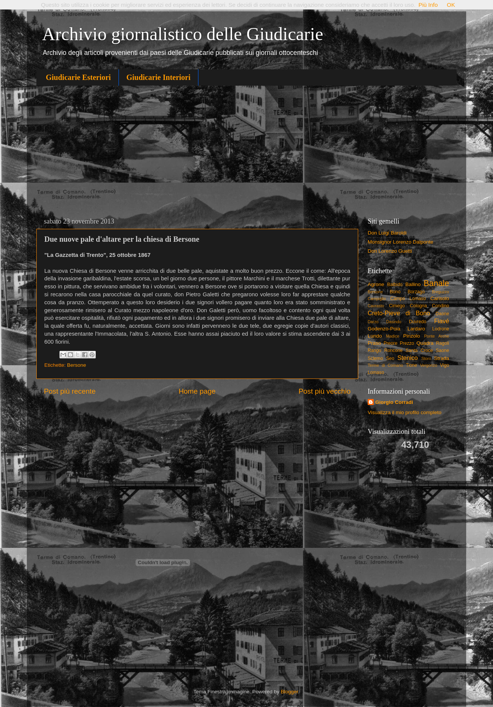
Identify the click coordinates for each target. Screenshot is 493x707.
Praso (374, 343)
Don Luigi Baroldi (387, 233)
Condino (440, 305)
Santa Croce (419, 350)
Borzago (416, 291)
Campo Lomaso (408, 298)
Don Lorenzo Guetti (390, 251)
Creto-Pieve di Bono (399, 313)
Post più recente (70, 391)
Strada (441, 358)
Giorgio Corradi (394, 402)
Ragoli (442, 343)
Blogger (289, 691)
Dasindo (393, 321)
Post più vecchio (324, 391)
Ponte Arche (436, 336)
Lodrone (440, 329)
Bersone (76, 365)
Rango (374, 350)
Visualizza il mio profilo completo (405, 412)
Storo (426, 358)
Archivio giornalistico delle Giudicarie (182, 34)
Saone (442, 350)
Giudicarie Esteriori (78, 77)
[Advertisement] (246, 150)
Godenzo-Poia (384, 329)
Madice (392, 336)
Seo (390, 358)
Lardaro (416, 329)
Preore (390, 343)
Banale (436, 283)
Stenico (407, 357)
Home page (197, 391)
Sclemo (375, 358)
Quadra (425, 343)
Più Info (428, 5)
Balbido (395, 284)
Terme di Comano (385, 365)
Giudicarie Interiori (158, 77)
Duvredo (417, 321)
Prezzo (407, 343)
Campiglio (377, 298)
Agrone (376, 284)
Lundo (375, 336)
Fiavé (441, 321)
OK (451, 5)
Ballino (413, 284)
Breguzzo (440, 291)
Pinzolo (411, 336)
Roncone (393, 350)
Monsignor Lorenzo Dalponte (400, 242)
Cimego (397, 305)
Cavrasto (376, 305)
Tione (411, 365)
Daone (442, 313)
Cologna (418, 305)
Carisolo (440, 298)
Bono (395, 291)
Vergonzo (428, 365)
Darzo (373, 321)
